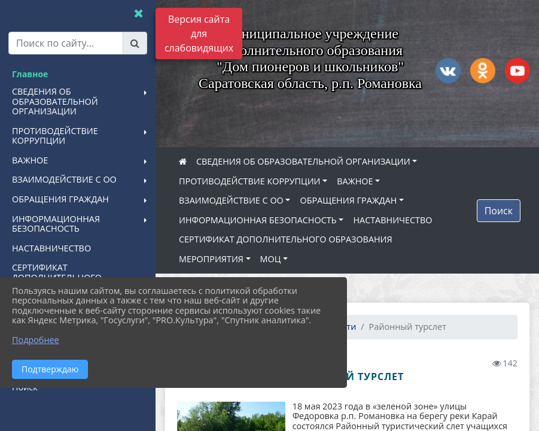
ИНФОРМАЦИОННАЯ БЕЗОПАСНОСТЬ (258, 220)
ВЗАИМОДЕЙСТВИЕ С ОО (231, 200)
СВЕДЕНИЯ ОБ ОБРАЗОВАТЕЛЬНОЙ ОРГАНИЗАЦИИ (303, 161)
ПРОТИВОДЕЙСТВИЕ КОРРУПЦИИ (250, 181)
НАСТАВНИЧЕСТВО (392, 220)
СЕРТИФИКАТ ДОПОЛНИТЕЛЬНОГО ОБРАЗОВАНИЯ (285, 239)
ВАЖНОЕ (355, 181)
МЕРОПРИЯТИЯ (211, 259)
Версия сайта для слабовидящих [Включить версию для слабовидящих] (199, 33)
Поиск (499, 210)
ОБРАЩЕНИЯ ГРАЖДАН (348, 200)
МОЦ (270, 259)
